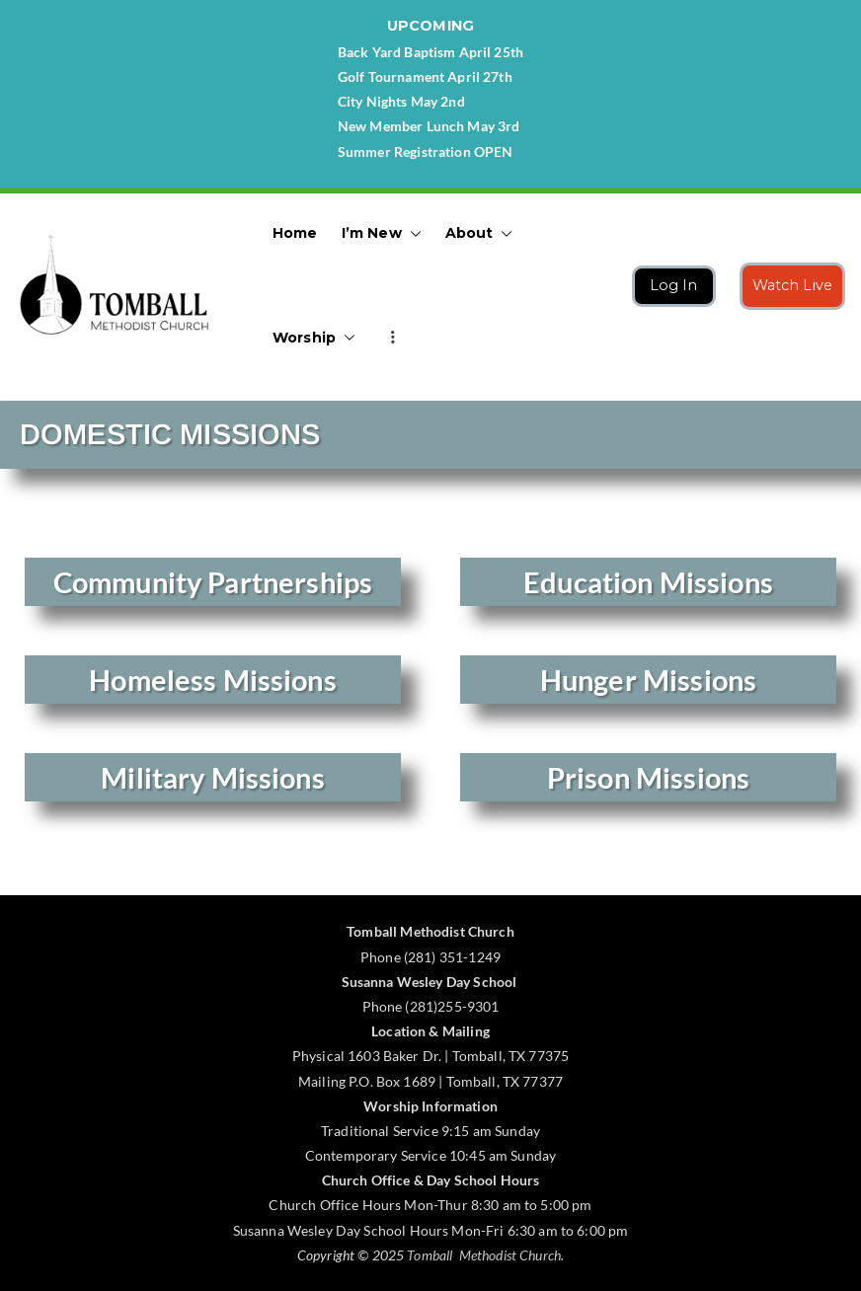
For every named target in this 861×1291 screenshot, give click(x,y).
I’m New (382, 233)
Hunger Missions (648, 679)
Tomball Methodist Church (484, 1255)
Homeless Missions (213, 679)
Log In (674, 285)
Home (295, 233)
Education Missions (648, 582)
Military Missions (213, 777)
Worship (314, 338)
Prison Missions (648, 777)
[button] (412, 233)
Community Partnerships (212, 582)
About (479, 233)
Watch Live (792, 285)
